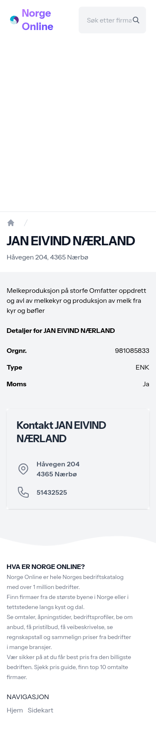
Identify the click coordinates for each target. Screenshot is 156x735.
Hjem (15, 710)
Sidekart (40, 710)
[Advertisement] (78, 122)
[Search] (136, 20)
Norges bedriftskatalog (93, 577)
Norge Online (38, 20)
